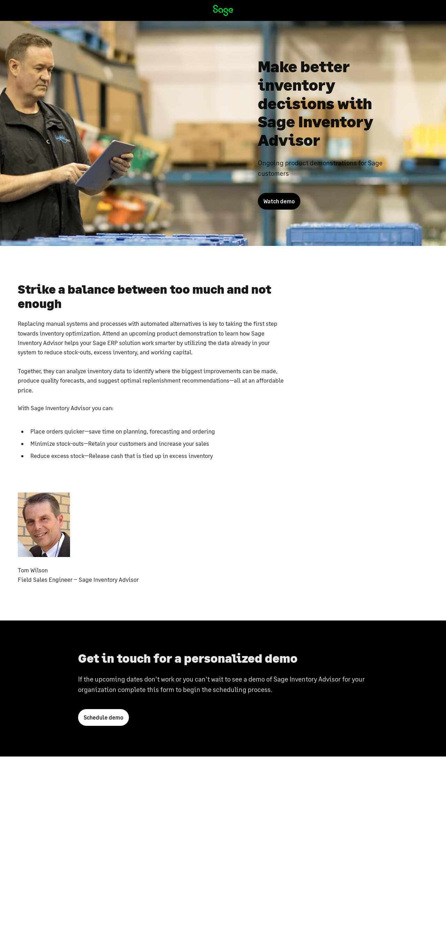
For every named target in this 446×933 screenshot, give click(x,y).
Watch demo (279, 201)
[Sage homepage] (223, 10)
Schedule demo (103, 719)
